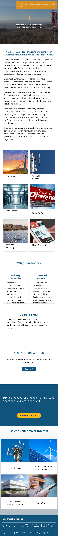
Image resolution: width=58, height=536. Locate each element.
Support (23, 532)
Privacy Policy (6, 533)
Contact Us (29, 369)
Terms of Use (15, 533)
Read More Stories (29, 415)
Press (22, 526)
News (16, 526)
